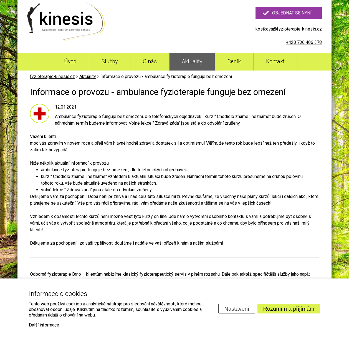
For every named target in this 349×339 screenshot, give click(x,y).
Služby (110, 61)
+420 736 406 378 (304, 42)
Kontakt (275, 61)
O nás (150, 61)
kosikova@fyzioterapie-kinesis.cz (289, 29)
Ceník (234, 61)
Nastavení (236, 309)
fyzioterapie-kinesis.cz (52, 76)
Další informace (44, 325)
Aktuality (192, 61)
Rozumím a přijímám (288, 309)
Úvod (70, 61)
